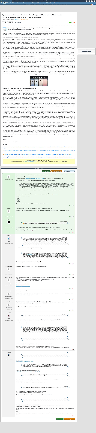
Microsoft (26, 2)
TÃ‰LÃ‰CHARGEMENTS (44, 4)
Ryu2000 (9, 235)
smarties (9, 301)
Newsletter (38, 0)
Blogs (29, 0)
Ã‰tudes (48, 0)
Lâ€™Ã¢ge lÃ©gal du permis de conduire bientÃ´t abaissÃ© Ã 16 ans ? (28, 371)
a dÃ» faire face (29, 254)
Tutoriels (21, 0)
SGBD (47, 2)
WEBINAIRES (33, 4)
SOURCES (51, 4)
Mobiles (54, 2)
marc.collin (8, 290)
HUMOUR (65, 4)
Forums (16, 0)
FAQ (25, 0)
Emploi (43, 0)
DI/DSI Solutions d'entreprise (11, 2)
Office (50, 2)
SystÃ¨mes (58, 2)
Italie (62, 257)
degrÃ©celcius (8, 277)
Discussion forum (86, 51)
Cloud (18, 2)
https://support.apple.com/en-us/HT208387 (23, 286)
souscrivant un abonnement (31, 161)
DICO (62, 4)
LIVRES (37, 4)
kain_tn (8, 219)
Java (30, 2)
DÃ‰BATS (55, 4)
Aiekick (8, 208)
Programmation (42, 2)
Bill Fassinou (17, 19)
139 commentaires (24, 19)
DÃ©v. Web (34, 2)
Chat (33, 0)
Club (56, 0)
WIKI (59, 4)
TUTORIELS (26, 4)
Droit (52, 0)
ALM (23, 2)
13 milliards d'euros (55, 193)
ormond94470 (9, 266)
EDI (38, 2)
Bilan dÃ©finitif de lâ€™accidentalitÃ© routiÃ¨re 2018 (24, 361)
